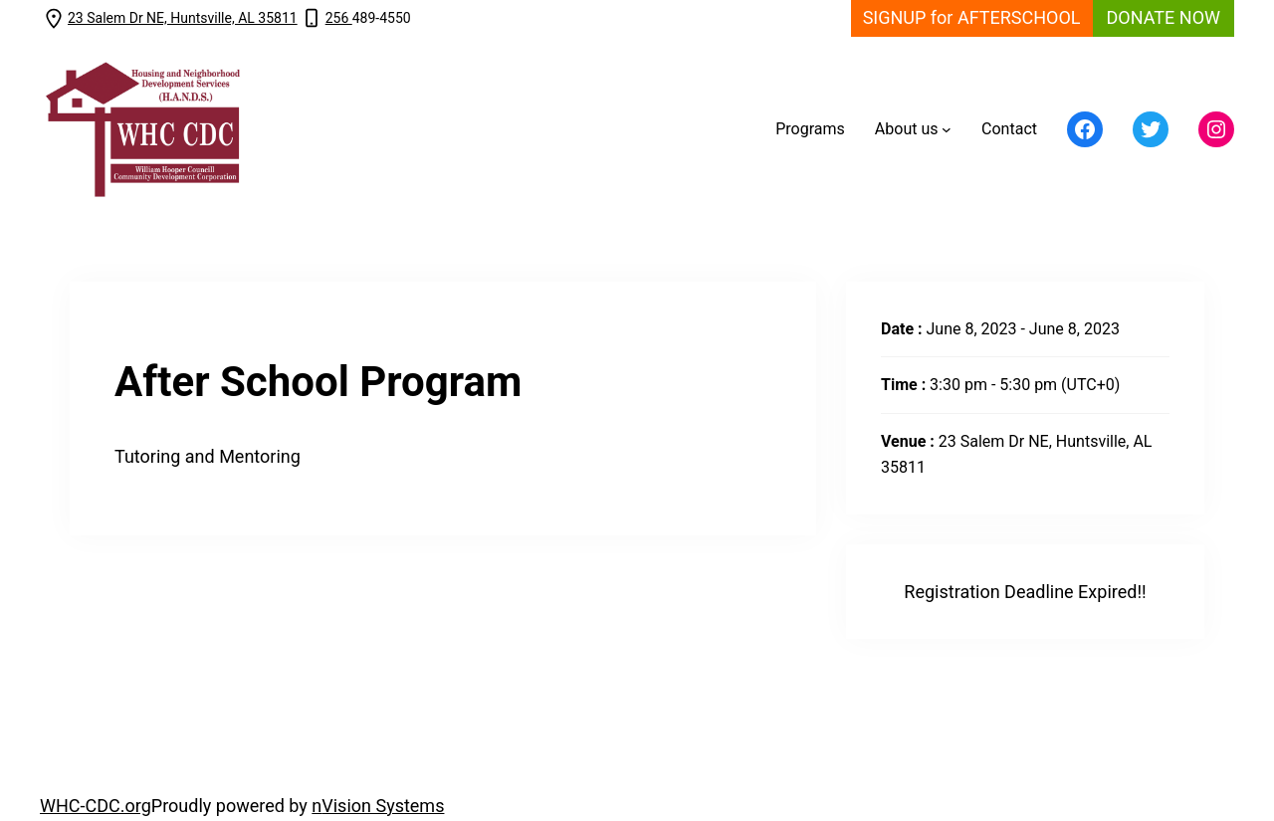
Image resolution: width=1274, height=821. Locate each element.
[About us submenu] (947, 129)
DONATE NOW (1163, 17)
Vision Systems (382, 805)
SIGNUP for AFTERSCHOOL (972, 17)
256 (338, 18)
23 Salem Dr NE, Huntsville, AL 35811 (183, 18)
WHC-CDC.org (95, 805)
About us (907, 128)
